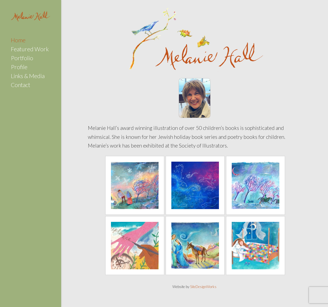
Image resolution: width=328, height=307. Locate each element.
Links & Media (28, 76)
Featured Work (30, 49)
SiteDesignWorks (203, 286)
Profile (19, 67)
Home (18, 40)
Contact (20, 85)
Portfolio (22, 58)
